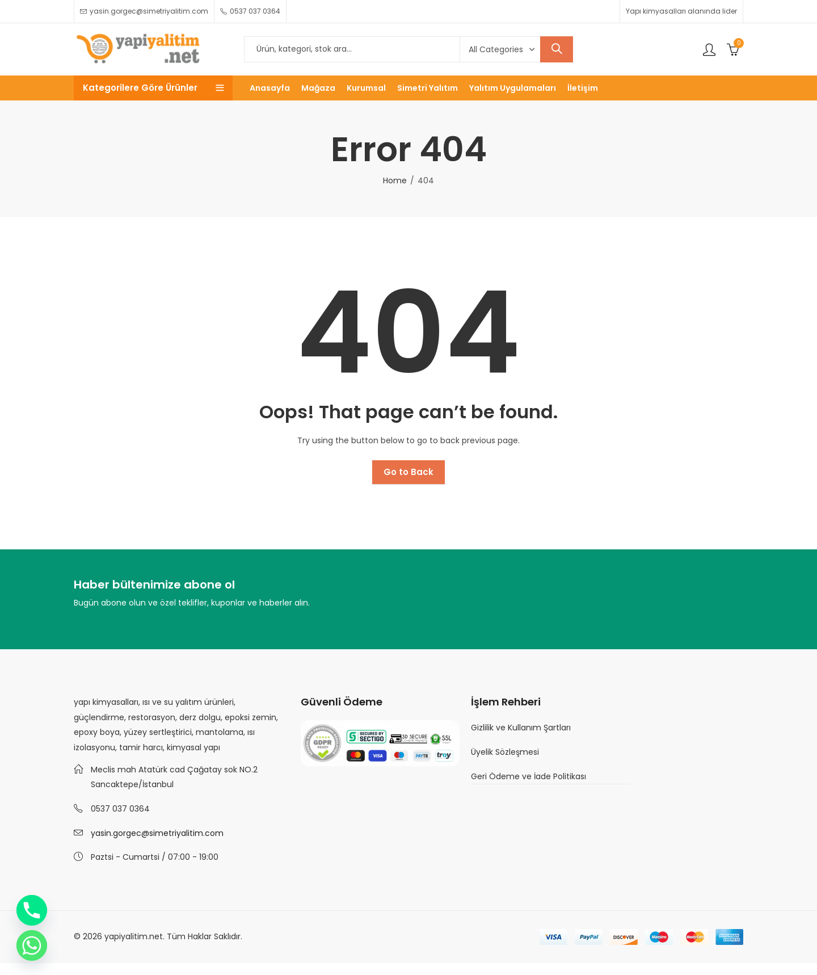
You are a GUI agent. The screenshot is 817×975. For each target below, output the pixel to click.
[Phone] (31, 910)
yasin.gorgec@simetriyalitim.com (157, 833)
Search (556, 49)
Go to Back (408, 472)
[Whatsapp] (31, 945)
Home (395, 180)
